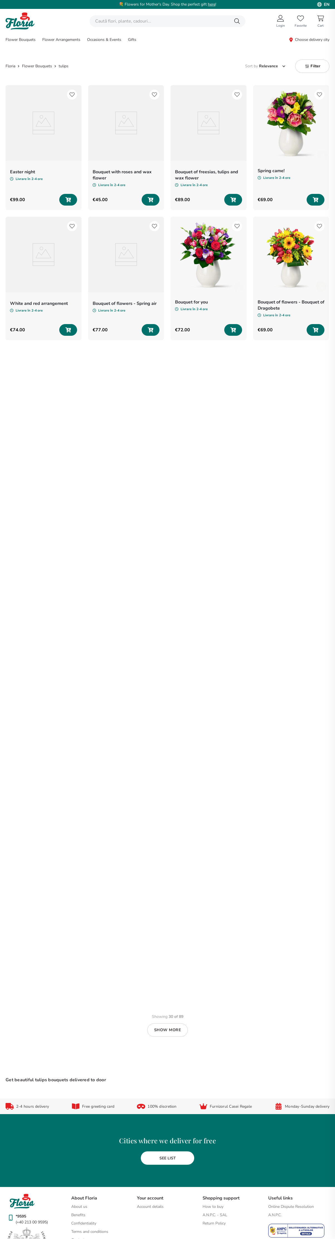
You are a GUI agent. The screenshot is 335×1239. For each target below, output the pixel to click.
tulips (63, 19)
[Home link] (11, 19)
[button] (312, 19)
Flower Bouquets (37, 19)
